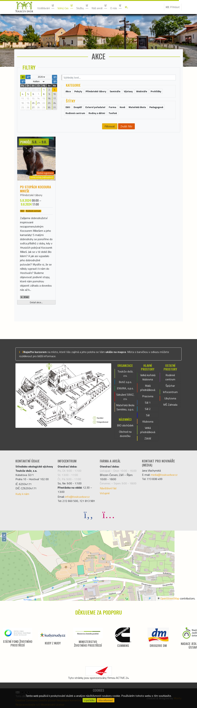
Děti (22, 211)
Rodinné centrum (33, 211)
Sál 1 (148, 402)
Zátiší (147, 438)
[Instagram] (108, 514)
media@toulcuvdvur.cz (164, 475)
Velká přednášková (147, 430)
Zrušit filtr (126, 126)
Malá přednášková (147, 388)
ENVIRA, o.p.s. (125, 388)
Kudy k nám (22, 494)
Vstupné (105, 493)
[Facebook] (88, 514)
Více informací (105, 700)
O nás (116, 7)
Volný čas (65, 7)
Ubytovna (170, 398)
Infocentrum (170, 392)
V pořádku (89, 700)
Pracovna (147, 396)
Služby (82, 7)
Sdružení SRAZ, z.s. (125, 396)
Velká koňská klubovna (147, 377)
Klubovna (147, 421)
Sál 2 (148, 409)
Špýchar (170, 386)
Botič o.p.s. (125, 382)
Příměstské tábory (31, 195)
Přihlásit (173, 7)
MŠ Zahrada (170, 404)
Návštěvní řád (108, 488)
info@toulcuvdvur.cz (77, 497)
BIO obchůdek (125, 425)
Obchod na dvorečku (125, 434)
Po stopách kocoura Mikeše (35, 188)
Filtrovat (110, 126)
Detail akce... (36, 302)
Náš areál (99, 7)
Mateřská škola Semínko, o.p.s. (125, 407)
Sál (148, 415)
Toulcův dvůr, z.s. (125, 373)
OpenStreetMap (169, 598)
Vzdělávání (46, 7)
